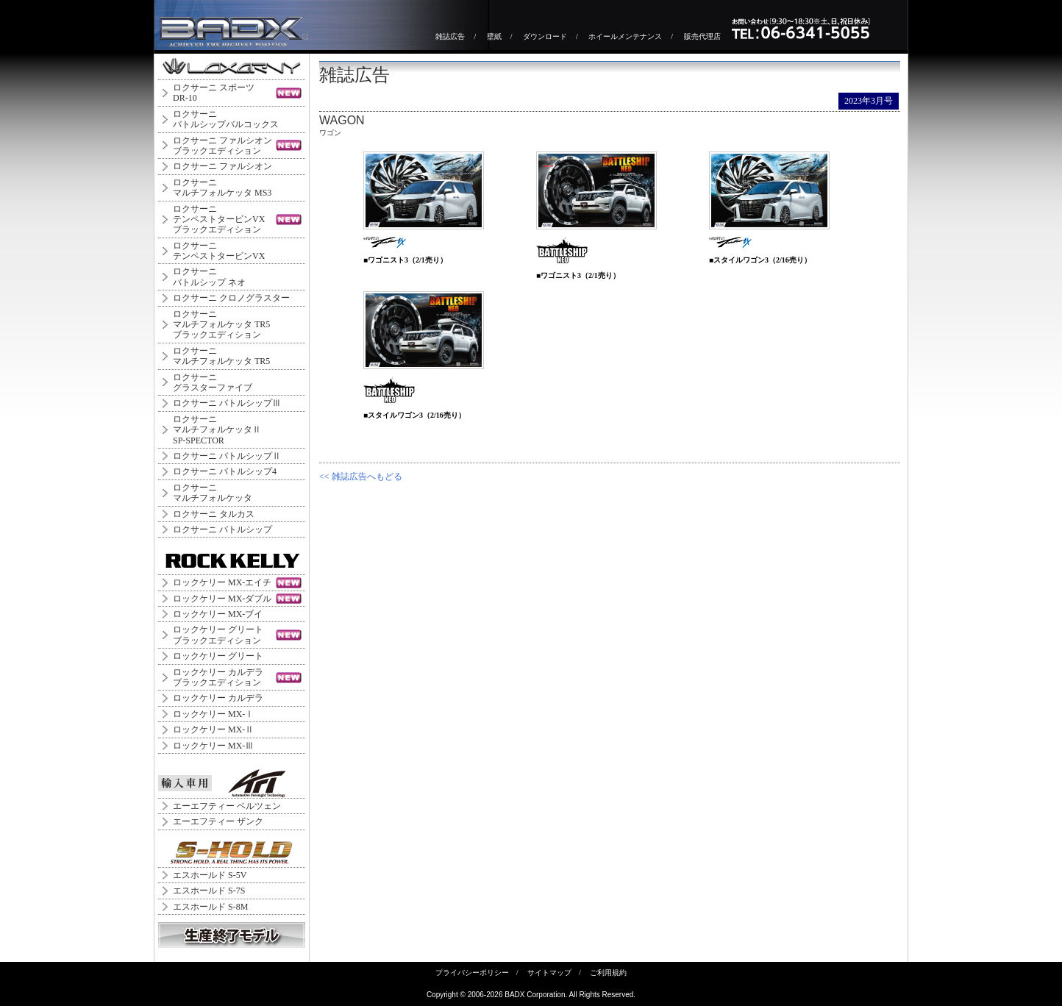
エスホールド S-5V (209, 875)
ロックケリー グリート (218, 656)
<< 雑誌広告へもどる (360, 476)
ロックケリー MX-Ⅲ (213, 746)
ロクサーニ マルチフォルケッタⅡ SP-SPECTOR (217, 430)
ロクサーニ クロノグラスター (231, 298)
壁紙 (494, 36)
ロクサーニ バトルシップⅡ (227, 456)
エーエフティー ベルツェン (227, 806)
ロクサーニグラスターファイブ (212, 382)
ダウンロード (545, 36)
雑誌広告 (450, 36)
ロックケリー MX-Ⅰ (213, 714)
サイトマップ (549, 972)
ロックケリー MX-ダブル (222, 598)
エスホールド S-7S (209, 890)
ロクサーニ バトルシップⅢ (227, 403)
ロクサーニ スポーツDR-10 (213, 92)
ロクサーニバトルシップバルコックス (226, 119)
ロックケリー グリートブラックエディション (218, 634)
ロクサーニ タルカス (213, 514)
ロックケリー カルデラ (218, 698)
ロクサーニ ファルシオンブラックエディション (222, 145)
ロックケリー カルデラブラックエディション (218, 677)
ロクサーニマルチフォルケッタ (212, 492)
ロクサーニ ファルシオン (222, 166)
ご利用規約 (608, 972)
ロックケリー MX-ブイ (218, 614)
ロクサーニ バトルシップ (222, 529)
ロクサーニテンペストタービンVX (219, 250)
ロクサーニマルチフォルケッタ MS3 (222, 187)
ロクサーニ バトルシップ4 (225, 471)
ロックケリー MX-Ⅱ (213, 729)
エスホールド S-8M (210, 907)
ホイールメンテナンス (625, 36)
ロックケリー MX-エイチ (222, 582)
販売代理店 (702, 36)
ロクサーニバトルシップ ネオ (209, 276)
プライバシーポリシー (472, 972)
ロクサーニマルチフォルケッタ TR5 (221, 356)
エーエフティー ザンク (218, 821)
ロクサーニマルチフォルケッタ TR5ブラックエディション (221, 324)
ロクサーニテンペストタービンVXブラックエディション (219, 219)
